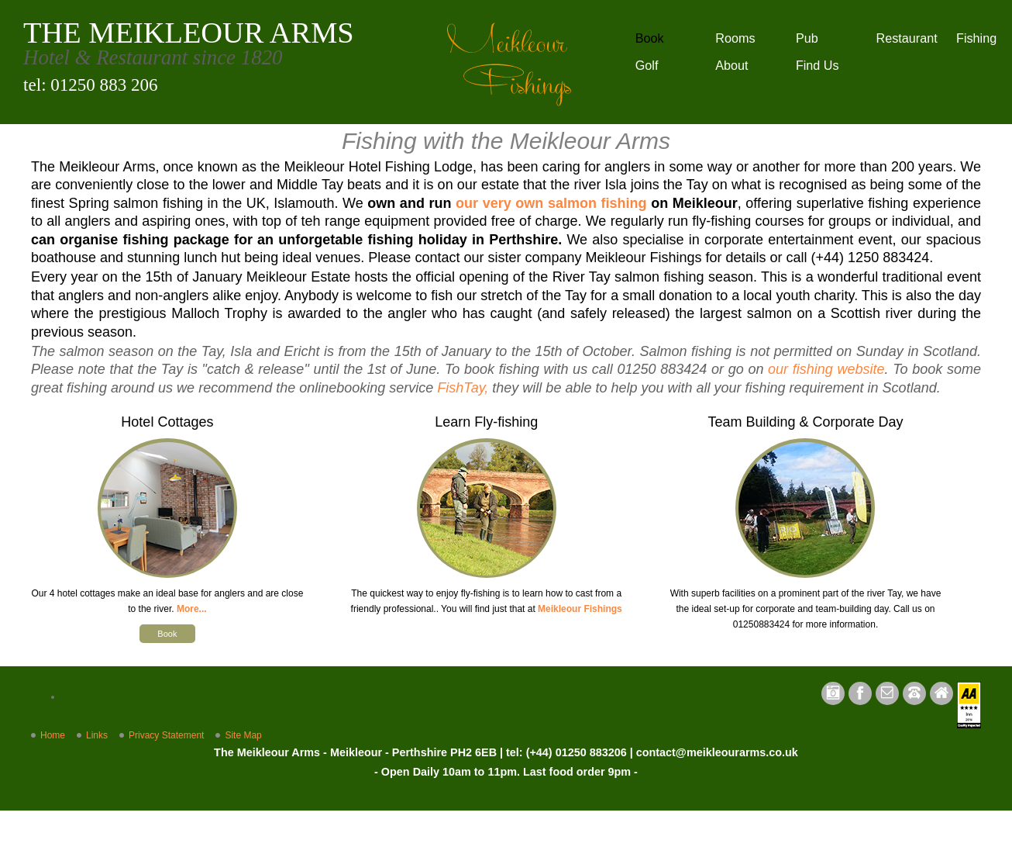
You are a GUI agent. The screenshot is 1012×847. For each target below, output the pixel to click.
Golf (647, 65)
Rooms (735, 38)
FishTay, (462, 388)
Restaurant (906, 38)
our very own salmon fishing (551, 203)
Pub (807, 38)
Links (97, 735)
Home (52, 735)
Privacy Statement (166, 735)
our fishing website (826, 369)
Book (649, 38)
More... (192, 608)
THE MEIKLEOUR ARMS (188, 32)
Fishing (976, 38)
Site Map (243, 735)
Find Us (817, 65)
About (731, 65)
